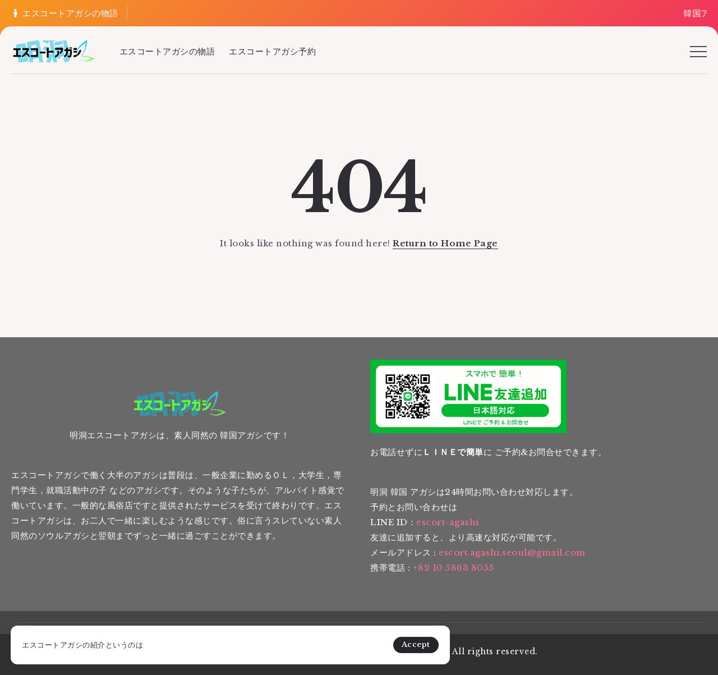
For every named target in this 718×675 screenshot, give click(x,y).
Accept (263, 638)
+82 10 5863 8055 (453, 567)
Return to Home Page (445, 243)
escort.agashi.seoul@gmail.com (512, 552)
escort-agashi (447, 522)
